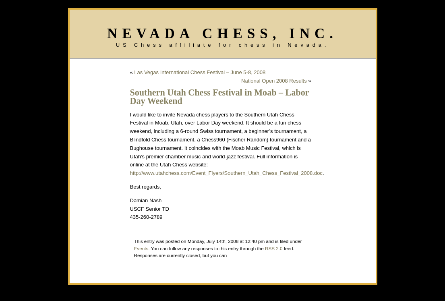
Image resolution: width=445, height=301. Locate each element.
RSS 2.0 (274, 248)
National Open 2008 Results (274, 81)
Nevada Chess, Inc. (222, 34)
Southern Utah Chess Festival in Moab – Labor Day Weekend (219, 96)
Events (141, 248)
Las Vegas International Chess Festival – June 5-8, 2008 (199, 72)
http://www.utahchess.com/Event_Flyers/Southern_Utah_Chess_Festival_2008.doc (226, 173)
